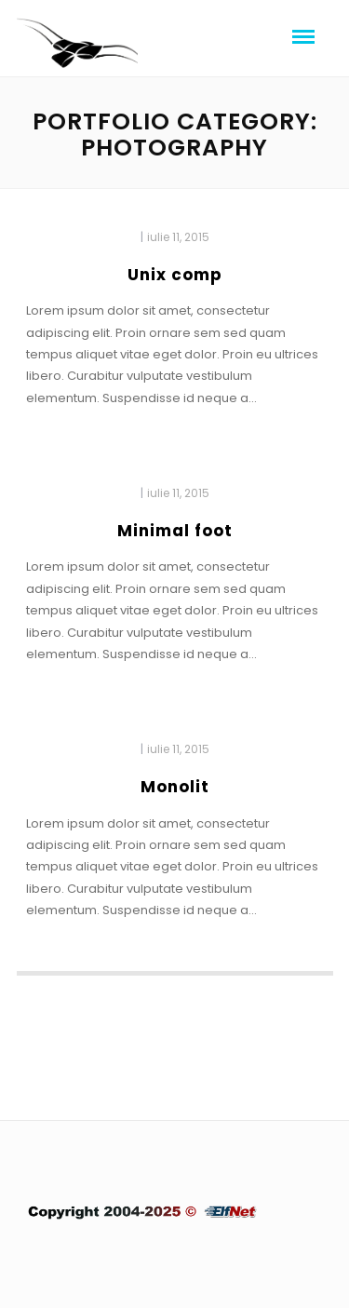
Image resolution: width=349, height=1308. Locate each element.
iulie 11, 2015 (178, 237)
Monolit (175, 786)
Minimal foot (175, 530)
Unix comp (175, 274)
